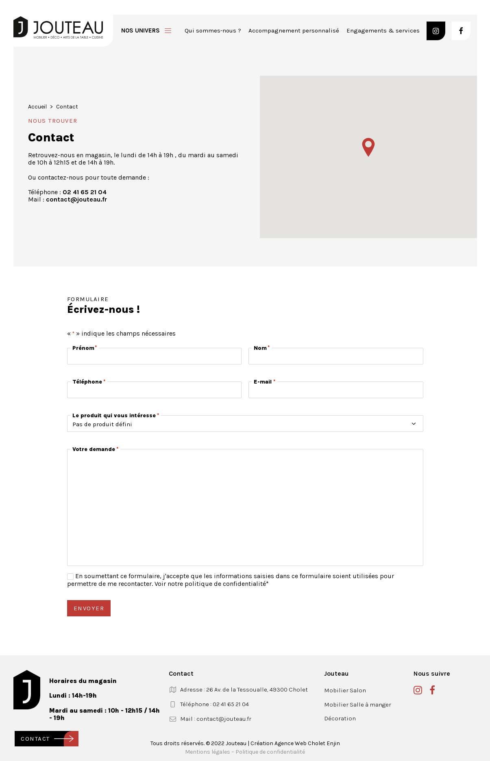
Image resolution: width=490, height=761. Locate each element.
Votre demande (95, 449)
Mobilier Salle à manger (357, 704)
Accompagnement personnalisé (293, 30)
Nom (261, 348)
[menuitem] (213, 31)
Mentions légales (207, 751)
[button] (436, 31)
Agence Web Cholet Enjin (307, 743)
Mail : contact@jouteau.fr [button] (215, 718)
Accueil (37, 106)
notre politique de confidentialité (217, 584)
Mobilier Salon (345, 690)
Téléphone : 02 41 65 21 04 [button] (214, 704)
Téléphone (88, 381)
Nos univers (140, 30)
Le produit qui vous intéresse (115, 415)
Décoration (340, 718)
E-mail (264, 381)
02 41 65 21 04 (85, 192)
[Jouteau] (58, 27)
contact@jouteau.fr (76, 199)
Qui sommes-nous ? (213, 30)
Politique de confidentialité (270, 751)
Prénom (84, 348)
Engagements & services (383, 30)
